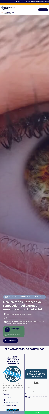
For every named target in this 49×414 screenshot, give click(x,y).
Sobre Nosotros (27, 9)
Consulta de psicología (9, 12)
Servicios (35, 9)
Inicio (20, 9)
